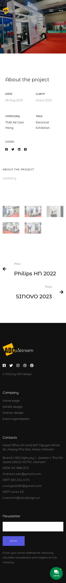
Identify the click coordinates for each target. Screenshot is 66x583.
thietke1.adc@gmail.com (22, 474)
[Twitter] (13, 150)
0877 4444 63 (13, 492)
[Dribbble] (25, 365)
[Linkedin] (19, 150)
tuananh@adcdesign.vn (21, 498)
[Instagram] (18, 365)
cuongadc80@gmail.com (22, 486)
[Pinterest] (32, 365)
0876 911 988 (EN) (16, 468)
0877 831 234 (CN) (16, 480)
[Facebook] (6, 150)
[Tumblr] (25, 150)
